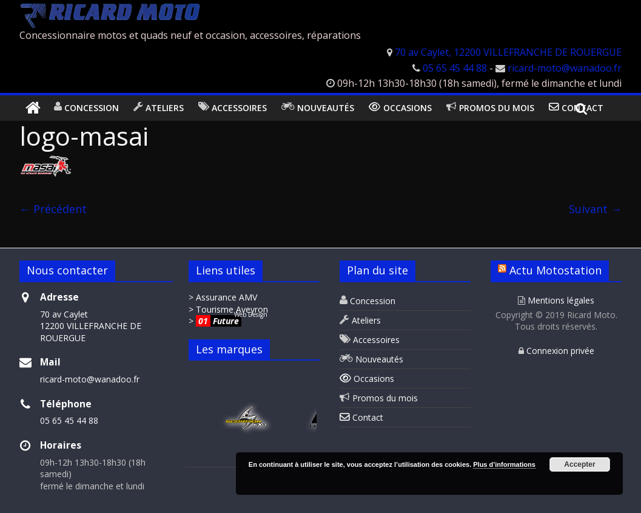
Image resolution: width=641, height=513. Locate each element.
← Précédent (53, 209)
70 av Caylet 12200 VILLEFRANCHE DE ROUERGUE (90, 326)
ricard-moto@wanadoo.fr (565, 68)
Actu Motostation (555, 270)
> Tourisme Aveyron (228, 309)
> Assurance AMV (223, 297)
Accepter (579, 464)
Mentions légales (556, 300)
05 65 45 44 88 (455, 68)
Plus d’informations (504, 464)
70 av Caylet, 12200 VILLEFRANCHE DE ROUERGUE (508, 52)
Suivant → (595, 209)
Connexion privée (556, 350)
